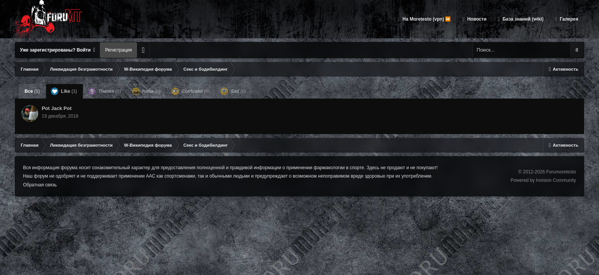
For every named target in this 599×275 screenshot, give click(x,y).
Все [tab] (32, 91)
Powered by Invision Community (543, 180)
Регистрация (118, 50)
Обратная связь (40, 185)
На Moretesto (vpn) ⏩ (426, 19)
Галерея (568, 19)
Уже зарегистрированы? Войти (57, 50)
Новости (476, 19)
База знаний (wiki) (522, 19)
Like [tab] (64, 91)
